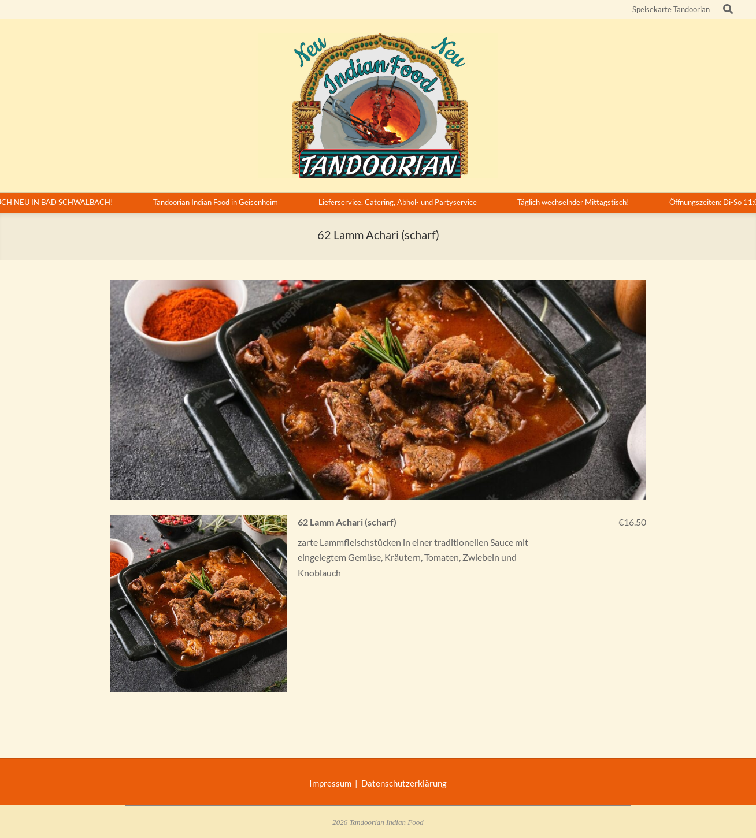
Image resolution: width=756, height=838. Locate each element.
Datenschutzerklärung (404, 783)
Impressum (332, 783)
